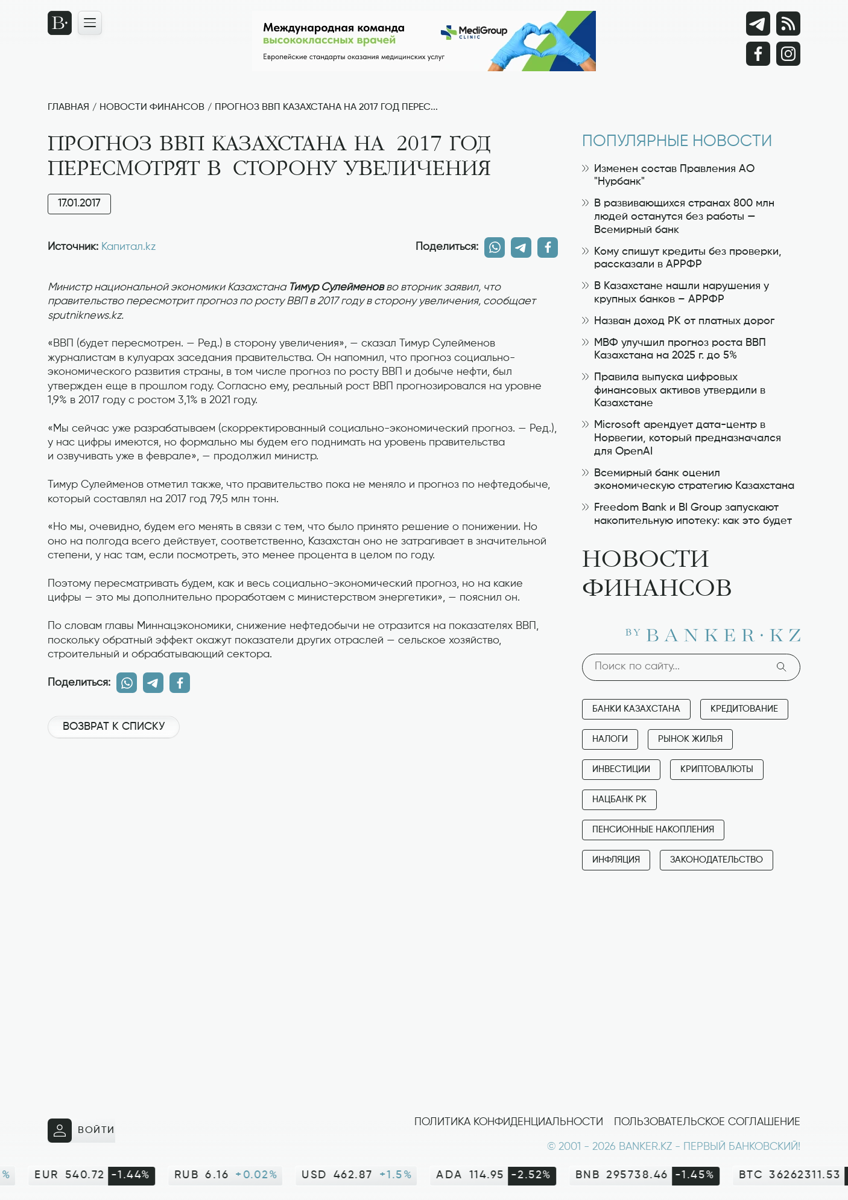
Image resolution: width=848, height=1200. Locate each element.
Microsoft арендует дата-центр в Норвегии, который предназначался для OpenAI (681, 438)
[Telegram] (758, 23)
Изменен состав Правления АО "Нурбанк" (668, 176)
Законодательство (716, 859)
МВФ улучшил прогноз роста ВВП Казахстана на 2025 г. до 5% (674, 349)
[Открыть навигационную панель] (90, 23)
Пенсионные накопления (653, 829)
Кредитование (744, 708)
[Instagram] (788, 54)
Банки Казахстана (636, 708)
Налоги (610, 739)
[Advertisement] (303, 788)
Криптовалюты (716, 769)
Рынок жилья (690, 739)
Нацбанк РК (619, 799)
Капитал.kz (128, 246)
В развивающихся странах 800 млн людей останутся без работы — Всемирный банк (678, 216)
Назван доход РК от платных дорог (678, 321)
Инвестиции (621, 769)
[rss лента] (788, 23)
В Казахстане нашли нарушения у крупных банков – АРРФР (675, 293)
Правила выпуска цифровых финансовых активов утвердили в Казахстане (673, 390)
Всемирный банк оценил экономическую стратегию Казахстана (688, 480)
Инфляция (616, 859)
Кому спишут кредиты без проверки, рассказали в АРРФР (682, 258)
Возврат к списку (114, 726)
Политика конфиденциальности (508, 1122)
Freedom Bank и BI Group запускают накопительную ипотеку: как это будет (687, 514)
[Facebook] (758, 54)
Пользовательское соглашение (707, 1122)
